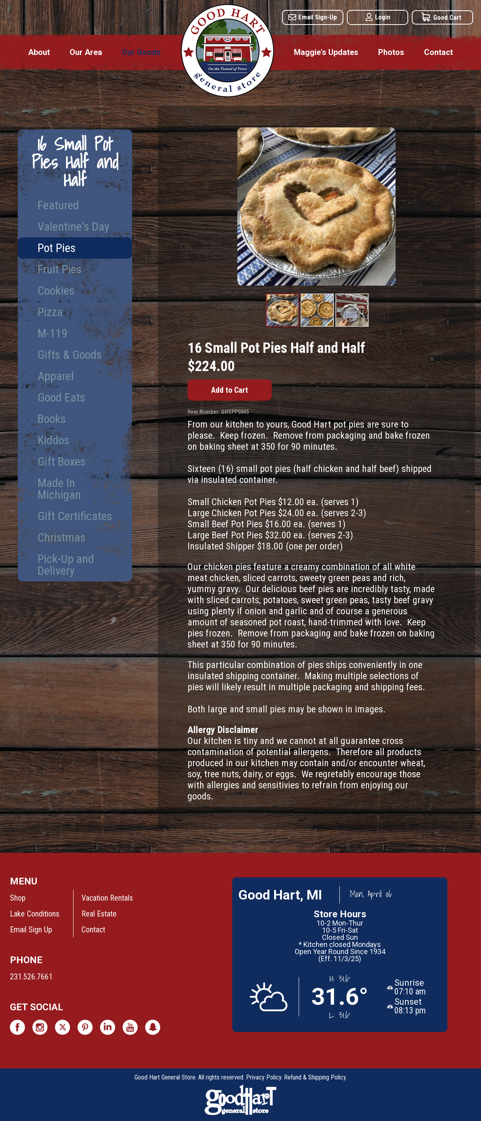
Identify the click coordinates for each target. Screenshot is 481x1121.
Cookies (56, 290)
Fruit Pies (59, 269)
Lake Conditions (34, 913)
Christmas (61, 537)
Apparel (56, 376)
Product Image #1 (282, 326)
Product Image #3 (352, 326)
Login (382, 17)
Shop (18, 898)
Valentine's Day (74, 226)
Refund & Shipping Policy (315, 1077)
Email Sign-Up (317, 17)
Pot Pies (57, 248)
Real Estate (99, 913)
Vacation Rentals (107, 898)
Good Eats (61, 397)
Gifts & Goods (70, 355)
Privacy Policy (263, 1077)
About (39, 52)
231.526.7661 (31, 976)
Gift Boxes (61, 461)
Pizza (50, 312)
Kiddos (53, 440)
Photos (391, 52)
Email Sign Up (31, 929)
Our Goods (141, 52)
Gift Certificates (75, 516)
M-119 (52, 333)
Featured (58, 205)
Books (52, 419)
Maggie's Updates (326, 52)
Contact (438, 52)
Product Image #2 (317, 326)
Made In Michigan (59, 489)
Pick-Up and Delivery (66, 565)
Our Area (86, 52)
